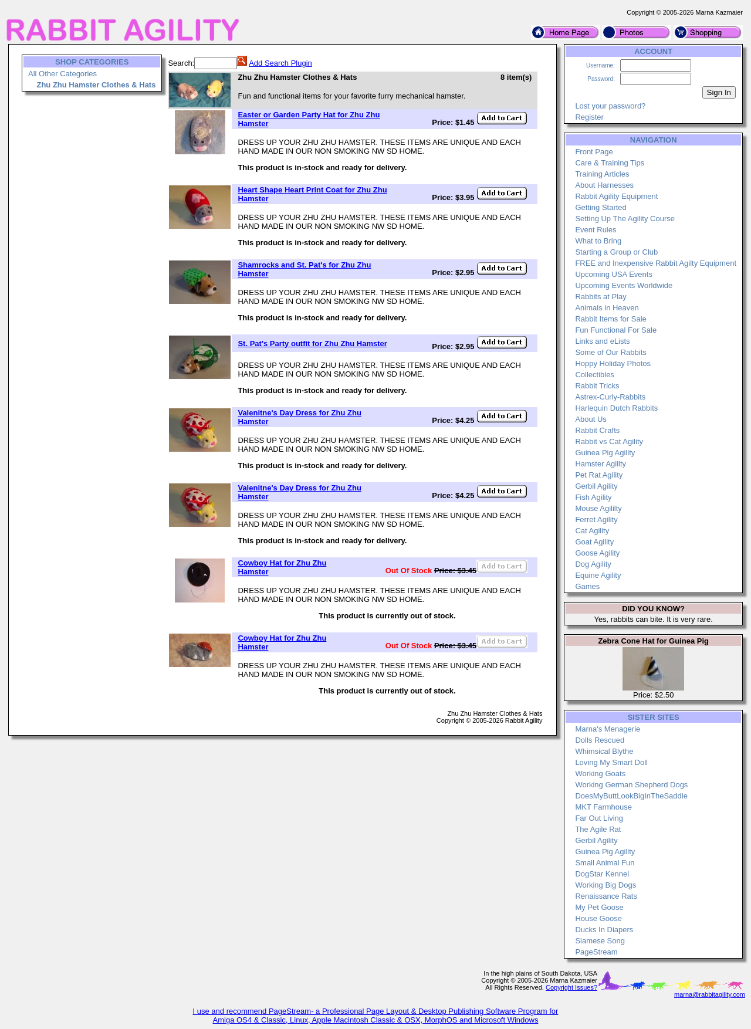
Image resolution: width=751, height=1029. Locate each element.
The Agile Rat (598, 829)
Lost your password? (610, 105)
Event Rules (595, 229)
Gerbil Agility (596, 486)
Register (589, 117)
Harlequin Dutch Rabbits (616, 408)
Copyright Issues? (571, 987)
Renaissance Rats (606, 896)
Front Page (594, 151)
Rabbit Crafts (597, 430)
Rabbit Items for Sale (610, 318)
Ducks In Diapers (604, 929)
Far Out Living (599, 818)
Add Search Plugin (280, 63)
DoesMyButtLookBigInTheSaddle (631, 795)
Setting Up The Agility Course (625, 218)
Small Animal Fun (604, 862)
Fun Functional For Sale (616, 330)
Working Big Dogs (605, 885)
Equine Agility (598, 575)
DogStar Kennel (602, 873)
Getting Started (600, 207)
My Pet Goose (599, 907)
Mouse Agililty (598, 508)
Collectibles (594, 374)
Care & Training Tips (609, 162)
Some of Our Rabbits (610, 352)
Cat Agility (592, 530)
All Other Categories (62, 73)
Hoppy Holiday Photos (613, 363)
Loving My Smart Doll (611, 762)
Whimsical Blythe (604, 751)
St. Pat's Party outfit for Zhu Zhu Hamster (312, 343)
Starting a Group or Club (616, 252)
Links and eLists (602, 341)
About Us (590, 419)
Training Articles (602, 174)
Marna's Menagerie (607, 729)
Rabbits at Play (600, 296)
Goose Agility (597, 553)
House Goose (598, 918)
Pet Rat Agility (599, 475)
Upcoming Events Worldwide (623, 285)
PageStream (596, 951)
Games (587, 586)
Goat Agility (594, 541)
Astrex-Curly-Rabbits (610, 396)
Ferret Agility (596, 519)
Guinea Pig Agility (605, 452)
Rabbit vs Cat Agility (609, 441)
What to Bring (598, 240)
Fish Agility (593, 497)
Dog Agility (593, 564)
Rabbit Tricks (597, 385)
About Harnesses (604, 185)
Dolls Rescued (599, 740)
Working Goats (600, 773)
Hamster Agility (600, 463)
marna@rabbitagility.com (709, 994)
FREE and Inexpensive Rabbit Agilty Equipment (655, 263)
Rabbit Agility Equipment (616, 196)
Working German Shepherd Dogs (631, 784)
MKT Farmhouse (603, 807)
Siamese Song (600, 940)
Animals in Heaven (606, 307)
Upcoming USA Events (613, 274)
